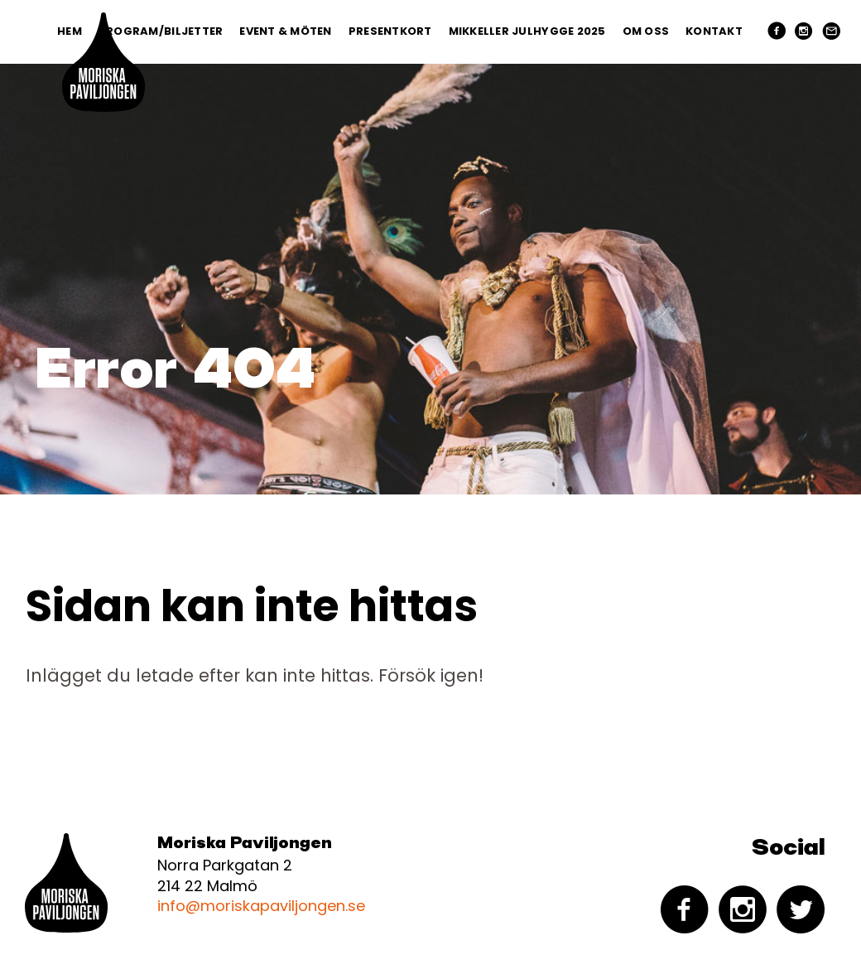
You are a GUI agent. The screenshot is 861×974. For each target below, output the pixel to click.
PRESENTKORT (390, 31)
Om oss (646, 31)
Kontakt (714, 31)
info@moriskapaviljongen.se (261, 905)
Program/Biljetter (161, 31)
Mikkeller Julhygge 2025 (527, 31)
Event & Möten (285, 31)
